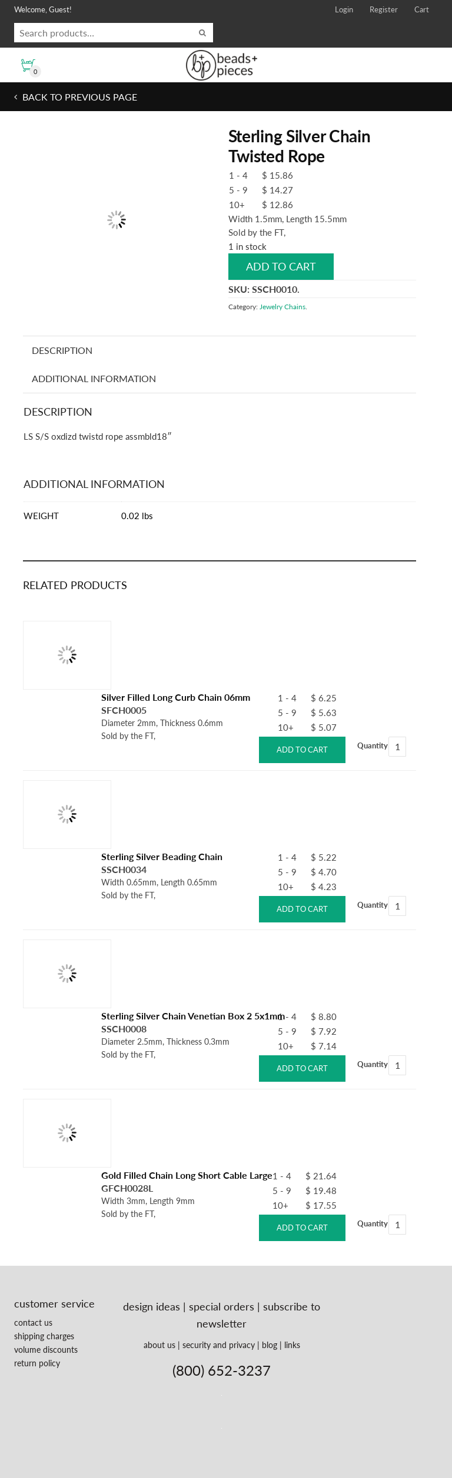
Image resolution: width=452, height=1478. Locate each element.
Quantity (372, 745)
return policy (37, 1363)
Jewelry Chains (282, 306)
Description (62, 350)
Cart (421, 9)
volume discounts (46, 1350)
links (292, 1345)
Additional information (94, 378)
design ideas (151, 1306)
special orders (221, 1306)
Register (384, 9)
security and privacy (218, 1345)
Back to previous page (78, 96)
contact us (33, 1322)
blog (269, 1345)
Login (344, 9)
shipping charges (44, 1336)
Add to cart (281, 266)
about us (159, 1345)
